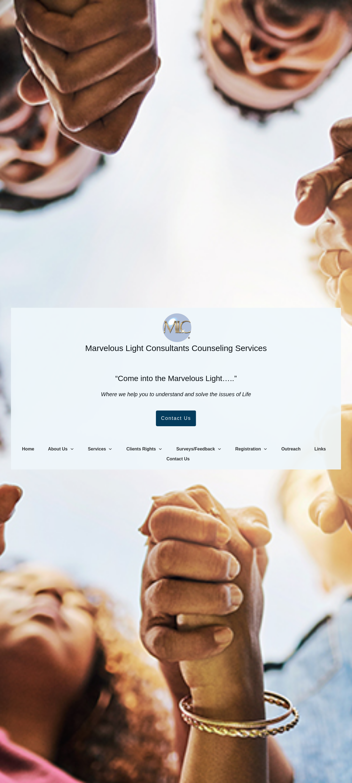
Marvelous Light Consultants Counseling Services (176, 348)
